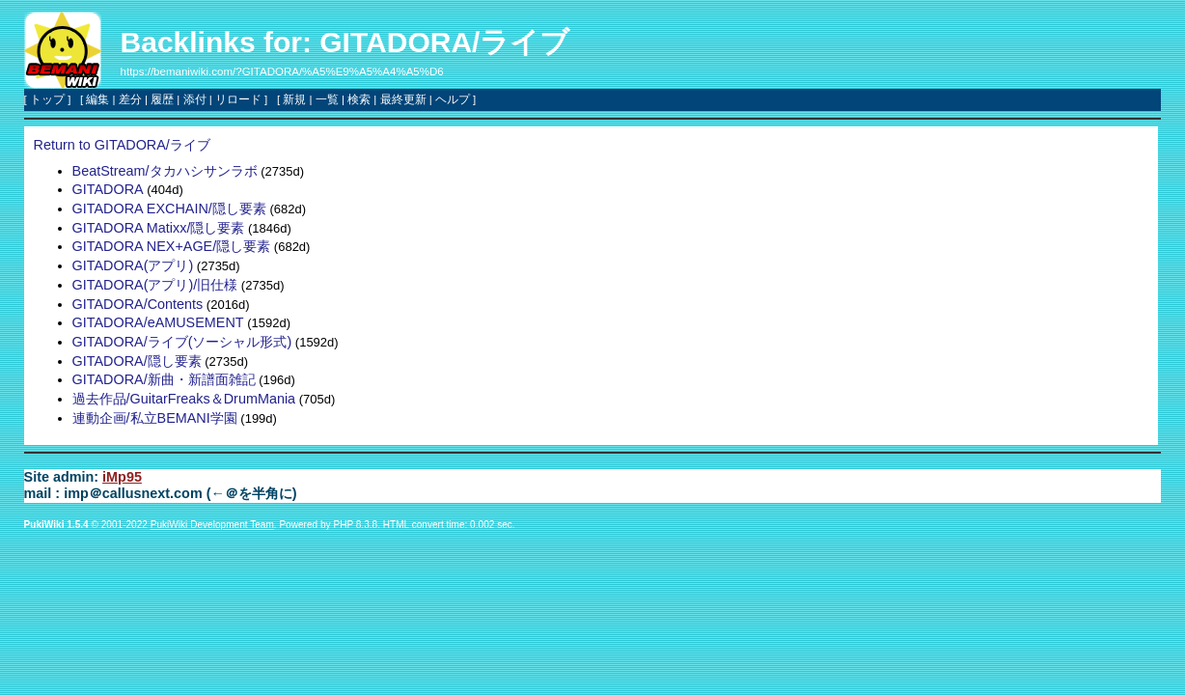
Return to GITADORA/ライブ (122, 145)
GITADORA (108, 189)
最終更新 (403, 99)
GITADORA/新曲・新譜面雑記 (164, 379)
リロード (238, 99)
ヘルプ (452, 99)
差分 (130, 99)
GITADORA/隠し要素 (137, 361)
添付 (195, 99)
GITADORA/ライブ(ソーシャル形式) (182, 341)
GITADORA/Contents (138, 304)
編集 (97, 99)
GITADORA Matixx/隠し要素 (158, 228)
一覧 (327, 99)
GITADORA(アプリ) (133, 265)
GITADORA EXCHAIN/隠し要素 (169, 208)
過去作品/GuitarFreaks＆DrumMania (184, 398)
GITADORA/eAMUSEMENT (158, 322)
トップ (47, 99)
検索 (359, 99)
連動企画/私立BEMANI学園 (154, 418)
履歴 (162, 99)
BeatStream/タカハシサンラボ (165, 171)
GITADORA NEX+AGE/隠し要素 (171, 246)
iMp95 (122, 477)
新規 (294, 99)
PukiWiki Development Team (212, 524)
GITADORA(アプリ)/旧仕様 (155, 284)
